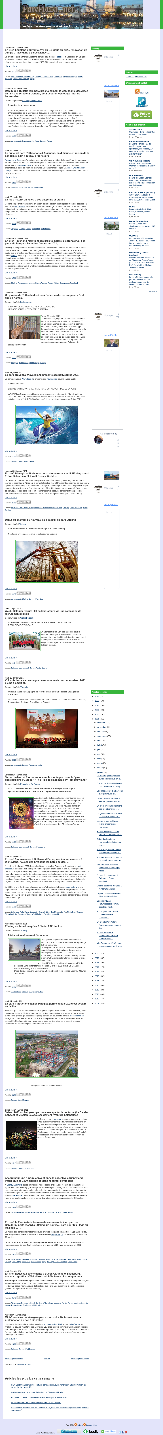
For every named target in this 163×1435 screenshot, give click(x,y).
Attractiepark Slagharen (20, 1259)
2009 (97, 1003)
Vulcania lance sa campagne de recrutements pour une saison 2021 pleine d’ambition (45, 681)
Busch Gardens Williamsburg (22, 76)
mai (99, 754)
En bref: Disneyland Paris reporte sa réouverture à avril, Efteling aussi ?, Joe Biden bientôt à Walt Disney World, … (47, 475)
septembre (102, 736)
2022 (97, 714)
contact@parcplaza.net (136, 76)
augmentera (71, 887)
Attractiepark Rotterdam (20, 1303)
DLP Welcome (136, 175)
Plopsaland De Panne (30, 784)
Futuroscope (23, 283)
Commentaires (90, 1425)
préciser (60, 57)
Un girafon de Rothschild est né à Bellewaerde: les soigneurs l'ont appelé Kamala (44, 296)
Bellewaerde (25, 302)
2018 (97, 962)
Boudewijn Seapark (37, 912)
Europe (43, 141)
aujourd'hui (57, 1324)
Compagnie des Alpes (32, 100)
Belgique (14, 363)
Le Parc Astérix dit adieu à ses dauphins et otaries (35, 199)
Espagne (14, 229)
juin (99, 749)
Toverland (74, 283)
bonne (20, 165)
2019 (97, 958)
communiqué (16, 141)
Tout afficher (153, 291)
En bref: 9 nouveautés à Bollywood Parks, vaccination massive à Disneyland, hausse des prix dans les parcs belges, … (43, 860)
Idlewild (31, 283)
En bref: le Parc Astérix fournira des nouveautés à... (109, 925)
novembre (102, 727)
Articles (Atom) (23, 1364)
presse (73, 1016)
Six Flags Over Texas (23, 914)
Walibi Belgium (27, 618)
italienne (80, 1016)
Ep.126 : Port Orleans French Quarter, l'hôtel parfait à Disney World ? (142, 165)
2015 (97, 976)
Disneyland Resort (53, 912)
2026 (97, 696)
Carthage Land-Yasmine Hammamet (73, 1259)
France (49, 141)
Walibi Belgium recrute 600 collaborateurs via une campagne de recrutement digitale (43, 612)
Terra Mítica (72, 1262)
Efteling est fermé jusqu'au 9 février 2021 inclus (33, 926)
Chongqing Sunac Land (44, 76)
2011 (97, 994)
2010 (97, 999)
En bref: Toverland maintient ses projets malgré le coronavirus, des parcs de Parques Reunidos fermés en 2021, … (45, 242)
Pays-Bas (39, 599)
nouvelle (27, 165)
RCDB (132, 207)
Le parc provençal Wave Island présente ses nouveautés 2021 (41, 374)
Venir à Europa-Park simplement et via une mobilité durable (142, 226)
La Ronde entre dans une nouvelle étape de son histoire (36, 1402)
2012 (97, 990)
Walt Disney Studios (65, 1212)
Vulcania (24, 687)
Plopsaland (40, 847)
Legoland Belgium (70, 76)
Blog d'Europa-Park (138, 221)
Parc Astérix (20, 206)
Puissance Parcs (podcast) (142, 192)
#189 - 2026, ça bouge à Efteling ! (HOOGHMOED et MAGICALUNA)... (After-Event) (142, 197)
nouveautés (52, 379)
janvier (100, 772)
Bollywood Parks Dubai (20, 912)
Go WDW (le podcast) (139, 161)
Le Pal (63, 912)
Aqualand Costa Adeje (19, 508)
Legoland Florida (60, 1303)
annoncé (47, 1324)
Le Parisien (18, 1195)
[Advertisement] (81, 36)
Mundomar (36, 229)
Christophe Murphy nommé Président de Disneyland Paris (37, 1392)
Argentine (23, 187)
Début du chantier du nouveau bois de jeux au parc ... (109, 842)
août (99, 740)
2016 (97, 972)
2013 (97, 985)
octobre (100, 731)
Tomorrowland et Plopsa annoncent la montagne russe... (108, 868)
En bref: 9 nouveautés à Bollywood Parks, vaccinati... (107, 878)
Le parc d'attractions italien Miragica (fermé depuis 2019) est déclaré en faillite (46, 1005)
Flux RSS (142, 93)
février (100, 767)
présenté (57, 1119)
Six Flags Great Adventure (57, 1262)
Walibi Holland (37, 1305)
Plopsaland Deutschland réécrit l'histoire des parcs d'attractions (39, 1397)
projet (32, 79)
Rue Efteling (135, 274)
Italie (19, 1100)
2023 (97, 710)
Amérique (14, 187)
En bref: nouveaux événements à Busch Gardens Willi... (107, 935)
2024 (97, 705)
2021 (97, 719)
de (62, 1234)
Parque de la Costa (13, 160)
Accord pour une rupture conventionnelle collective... (107, 914)
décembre (102, 722)
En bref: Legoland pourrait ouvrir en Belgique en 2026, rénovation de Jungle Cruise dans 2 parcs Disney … (46, 51)
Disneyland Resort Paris (52, 508)
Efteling (14, 283)
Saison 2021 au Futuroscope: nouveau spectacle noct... (108, 904)
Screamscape (135, 129)
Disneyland (58, 76)
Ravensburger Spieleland (21, 1305)
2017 (97, 967)
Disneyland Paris (35, 508)
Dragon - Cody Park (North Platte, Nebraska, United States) (140, 211)
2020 (97, 953)
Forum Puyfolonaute (139, 141)
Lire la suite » (11, 66)
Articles (78, 1425)
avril (99, 759)
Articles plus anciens (80, 1359)
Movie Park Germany (21, 79)
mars (99, 763)
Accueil (47, 1359)
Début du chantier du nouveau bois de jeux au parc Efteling (40, 519)
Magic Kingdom (76, 508)
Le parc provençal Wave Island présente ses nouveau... (107, 824)
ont (52, 1234)
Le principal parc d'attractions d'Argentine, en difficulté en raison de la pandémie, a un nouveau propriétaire (47, 154)
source (14, 255)
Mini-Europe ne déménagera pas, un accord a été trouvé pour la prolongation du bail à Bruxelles (43, 1318)
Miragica (25, 1100)
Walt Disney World (51, 914)
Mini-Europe (16, 1262)
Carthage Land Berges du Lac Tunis (44, 1259)
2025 (97, 701)
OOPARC (133, 236)
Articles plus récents (14, 1359)
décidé (57, 1234)
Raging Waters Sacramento (58, 283)
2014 (97, 980)
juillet (99, 745)
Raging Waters (41, 283)
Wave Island (27, 379)
